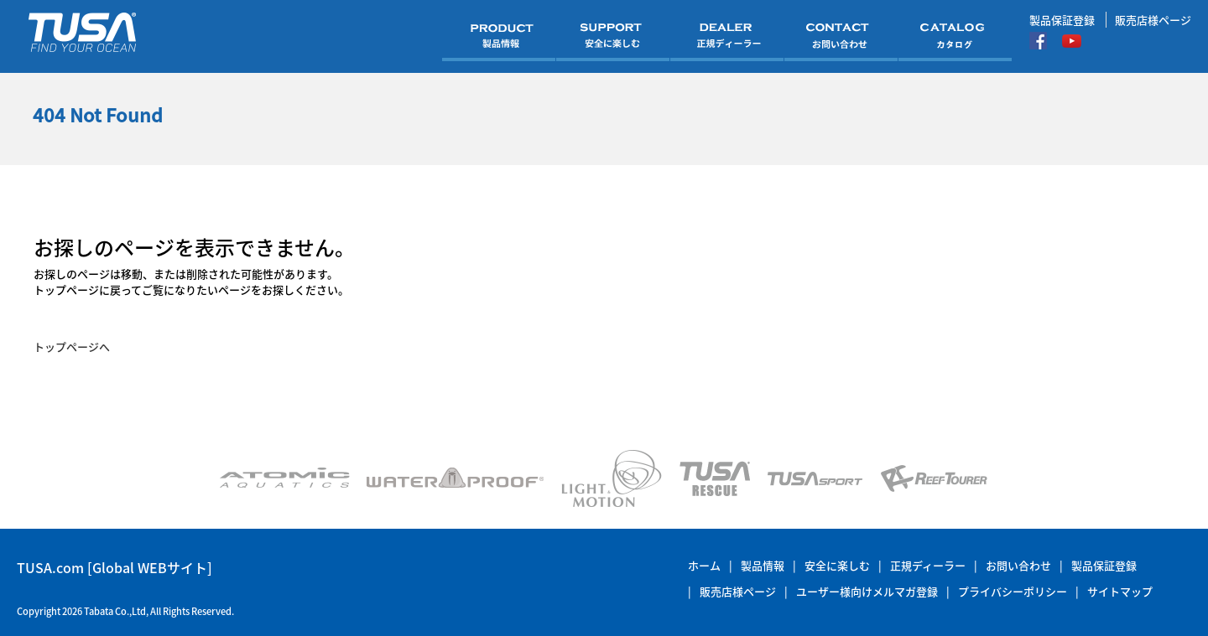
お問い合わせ (1018, 565)
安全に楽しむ (837, 565)
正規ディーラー (928, 565)
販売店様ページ (1153, 20)
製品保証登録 (1062, 20)
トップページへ (72, 346)
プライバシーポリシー (1012, 591)
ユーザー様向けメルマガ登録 (867, 591)
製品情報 (762, 565)
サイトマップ (1120, 591)
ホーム (704, 565)
